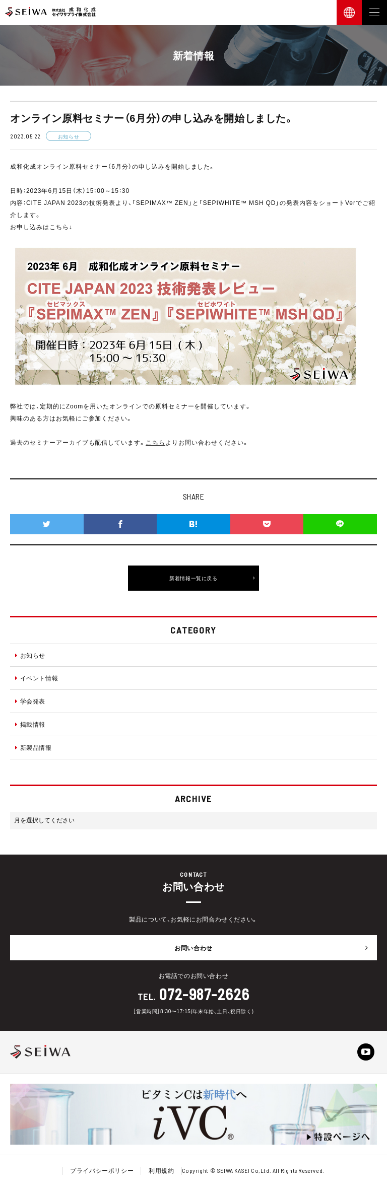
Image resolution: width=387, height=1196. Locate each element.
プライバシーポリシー (102, 1170)
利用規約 (161, 1170)
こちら (155, 442)
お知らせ (30, 655)
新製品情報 (33, 747)
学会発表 (30, 701)
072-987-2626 (204, 994)
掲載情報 (30, 724)
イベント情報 (36, 677)
